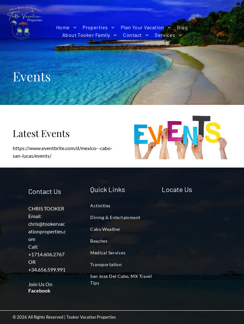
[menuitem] (66, 27)
